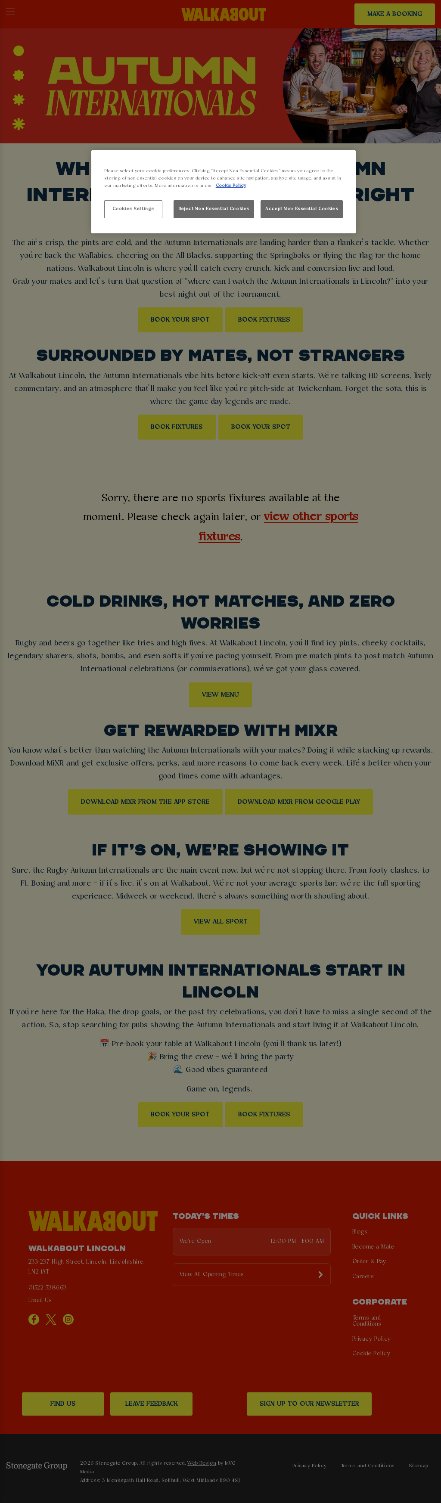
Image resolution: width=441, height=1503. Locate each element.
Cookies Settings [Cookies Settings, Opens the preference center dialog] (133, 208)
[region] (223, 191)
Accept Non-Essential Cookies (301, 208)
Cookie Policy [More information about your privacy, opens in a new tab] (231, 185)
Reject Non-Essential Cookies (213, 208)
